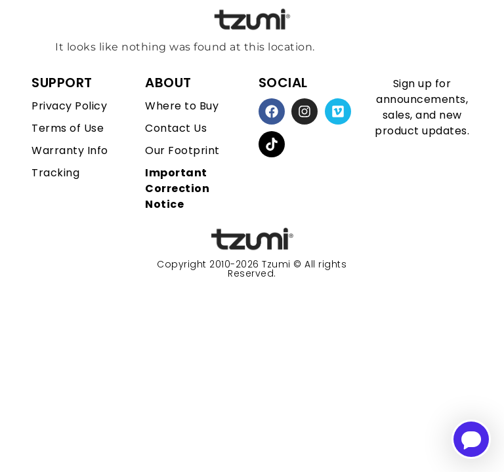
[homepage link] (252, 240)
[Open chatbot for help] (471, 439)
